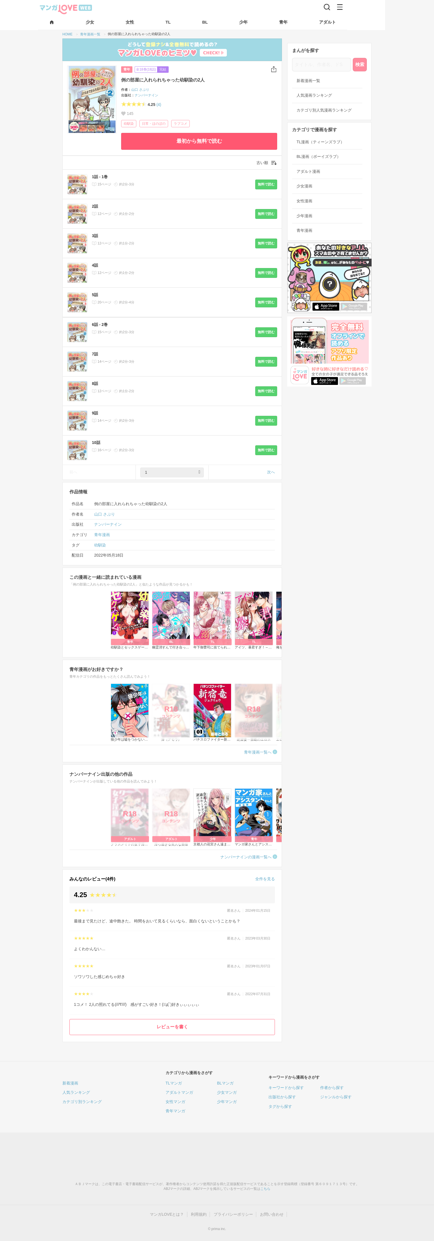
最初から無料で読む (199, 141)
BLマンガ (225, 1083)
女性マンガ (175, 1101)
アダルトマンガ (179, 1092)
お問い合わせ (272, 1214)
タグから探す (280, 1106)
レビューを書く (172, 1026)
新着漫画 (70, 1083)
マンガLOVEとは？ (167, 1214)
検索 (359, 64)
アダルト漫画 (308, 171)
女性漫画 (304, 201)
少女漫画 (304, 186)
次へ (271, 472)
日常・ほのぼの (154, 124)
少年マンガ (227, 1101)
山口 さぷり (140, 90)
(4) (158, 104)
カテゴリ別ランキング (82, 1101)
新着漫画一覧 (308, 80)
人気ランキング (76, 1092)
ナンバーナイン (146, 95)
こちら (265, 1189)
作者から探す (332, 1087)
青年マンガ (175, 1111)
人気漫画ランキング (314, 95)
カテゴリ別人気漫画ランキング (324, 110)
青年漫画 (102, 534)
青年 (126, 69)
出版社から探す (282, 1097)
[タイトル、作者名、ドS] (321, 64)
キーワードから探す (286, 1087)
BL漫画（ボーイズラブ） (319, 156)
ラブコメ (180, 124)
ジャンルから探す (336, 1097)
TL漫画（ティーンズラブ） (320, 142)
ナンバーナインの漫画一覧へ (246, 857)
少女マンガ (227, 1092)
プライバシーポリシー (233, 1214)
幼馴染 (129, 124)
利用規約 (199, 1214)
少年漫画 (304, 216)
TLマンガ (174, 1083)
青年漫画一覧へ (258, 752)
